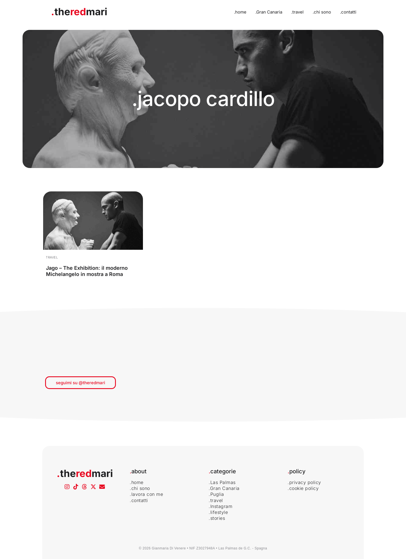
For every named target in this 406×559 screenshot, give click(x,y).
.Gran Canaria (268, 12)
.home (240, 12)
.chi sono (322, 12)
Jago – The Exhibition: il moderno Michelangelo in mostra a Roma (87, 271)
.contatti (348, 12)
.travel (297, 12)
